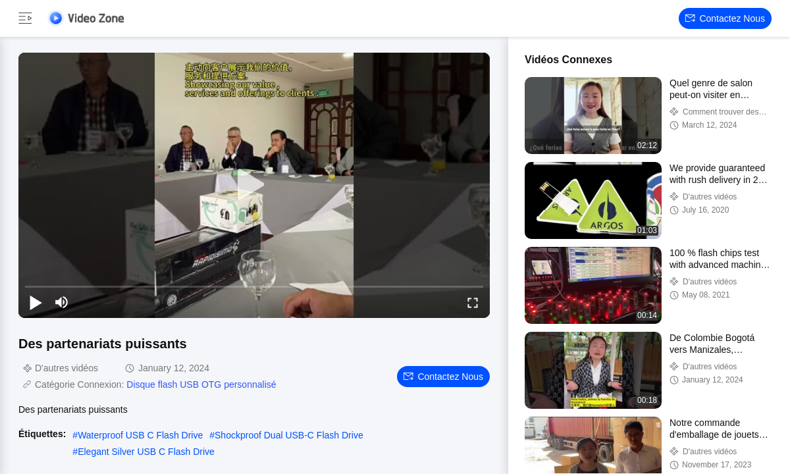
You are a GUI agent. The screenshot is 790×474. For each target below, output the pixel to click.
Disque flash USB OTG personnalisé (201, 384)
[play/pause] (35, 302)
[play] (254, 185)
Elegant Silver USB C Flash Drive (146, 451)
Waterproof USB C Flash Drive (140, 435)
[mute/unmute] (62, 302)
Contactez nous (725, 18)
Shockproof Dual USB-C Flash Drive (289, 435)
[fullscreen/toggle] (473, 302)
